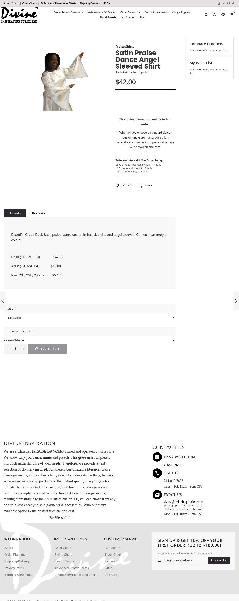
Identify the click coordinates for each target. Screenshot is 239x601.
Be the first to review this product (132, 72)
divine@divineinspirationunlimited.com (191, 493)
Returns (110, 545)
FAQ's (107, 3)
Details (15, 197)
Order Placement (16, 539)
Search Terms (64, 545)
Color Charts (29, 3)
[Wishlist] (223, 14)
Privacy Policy (14, 552)
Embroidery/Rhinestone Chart (75, 559)
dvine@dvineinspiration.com (183, 486)
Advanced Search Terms (72, 552)
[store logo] (20, 15)
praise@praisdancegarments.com (186, 489)
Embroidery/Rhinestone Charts (58, 3)
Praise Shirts (124, 47)
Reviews (38, 197)
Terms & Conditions (18, 559)
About (9, 532)
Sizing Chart (63, 539)
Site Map (111, 559)
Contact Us (112, 532)
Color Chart (63, 532)
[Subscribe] (219, 544)
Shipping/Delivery (90, 3)
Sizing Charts (11, 3)
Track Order (113, 539)
